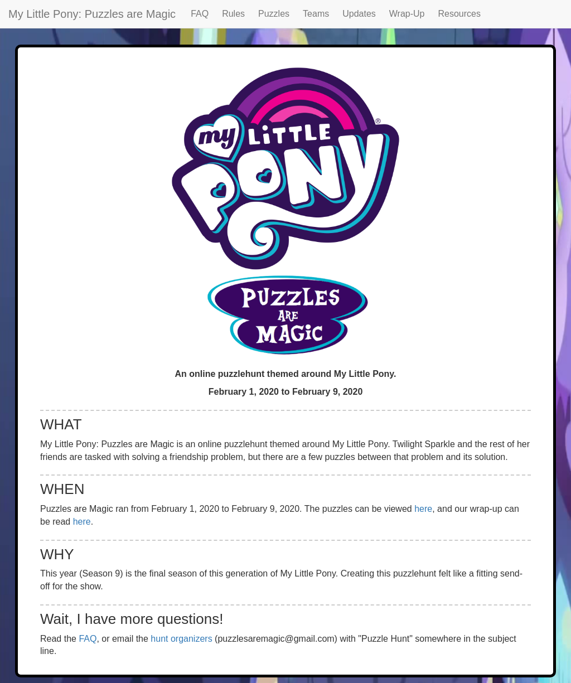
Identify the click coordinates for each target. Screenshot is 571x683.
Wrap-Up (407, 13)
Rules (233, 13)
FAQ (200, 13)
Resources (459, 13)
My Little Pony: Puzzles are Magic (92, 14)
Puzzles (273, 13)
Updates (359, 13)
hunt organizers (181, 638)
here (423, 509)
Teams (316, 13)
